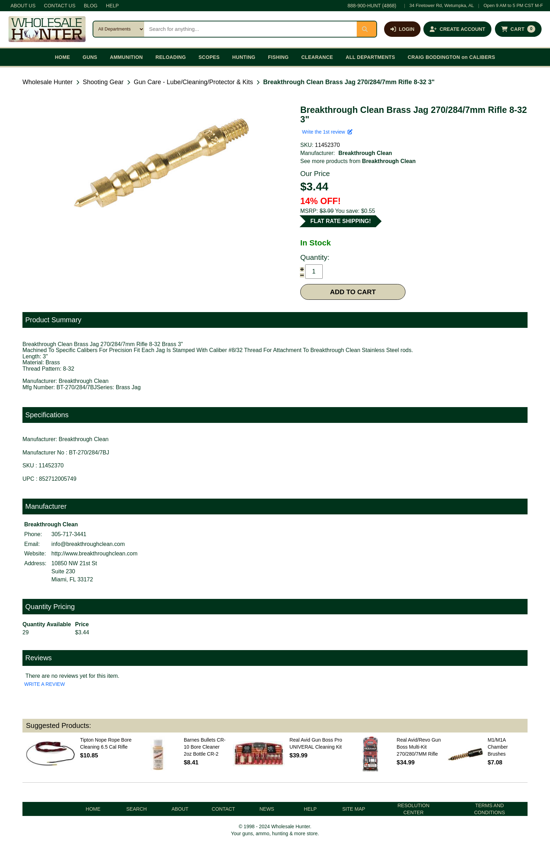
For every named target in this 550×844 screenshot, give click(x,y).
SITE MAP (353, 809)
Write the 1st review (327, 132)
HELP (112, 5)
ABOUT (180, 809)
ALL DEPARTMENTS (370, 57)
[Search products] (250, 29)
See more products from (358, 161)
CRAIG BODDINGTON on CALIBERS (451, 57)
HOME (62, 57)
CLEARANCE (317, 57)
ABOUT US (23, 5)
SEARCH (136, 809)
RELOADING (170, 57)
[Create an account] (457, 29)
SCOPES (209, 57)
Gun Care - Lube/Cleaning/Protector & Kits (193, 82)
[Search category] (118, 29)
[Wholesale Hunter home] (47, 29)
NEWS (267, 809)
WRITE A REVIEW (44, 684)
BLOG (91, 5)
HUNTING (243, 57)
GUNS (90, 57)
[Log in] (402, 29)
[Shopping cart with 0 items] (518, 29)
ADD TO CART (353, 292)
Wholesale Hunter (47, 82)
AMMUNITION (126, 57)
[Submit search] (366, 29)
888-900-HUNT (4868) (372, 5)
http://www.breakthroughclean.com (95, 553)
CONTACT (223, 809)
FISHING (278, 57)
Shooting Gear (103, 82)
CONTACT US (59, 5)
